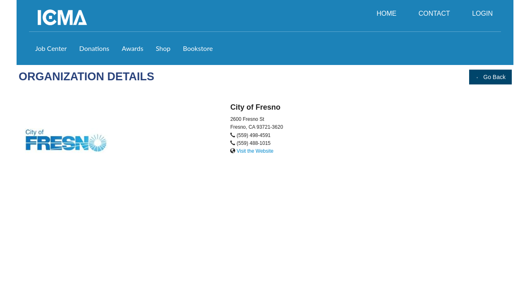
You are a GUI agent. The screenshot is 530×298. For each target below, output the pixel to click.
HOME (386, 13)
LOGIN (482, 13)
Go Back (490, 77)
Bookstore (198, 48)
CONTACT (434, 13)
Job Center (51, 48)
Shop (163, 48)
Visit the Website (254, 151)
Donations (94, 48)
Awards (132, 48)
